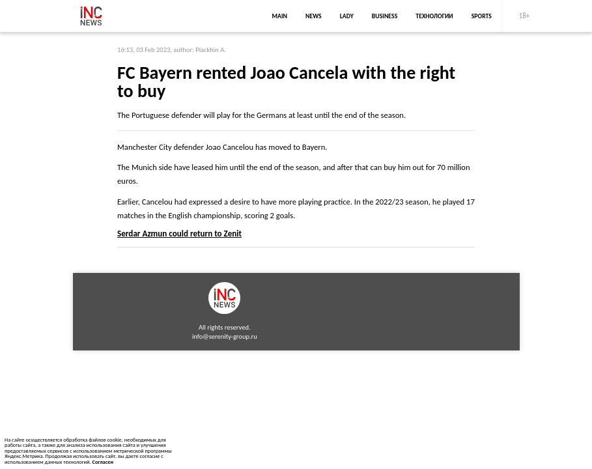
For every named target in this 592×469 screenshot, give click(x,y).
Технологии (434, 16)
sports (482, 16)
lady (347, 16)
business (385, 16)
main (279, 16)
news (313, 16)
